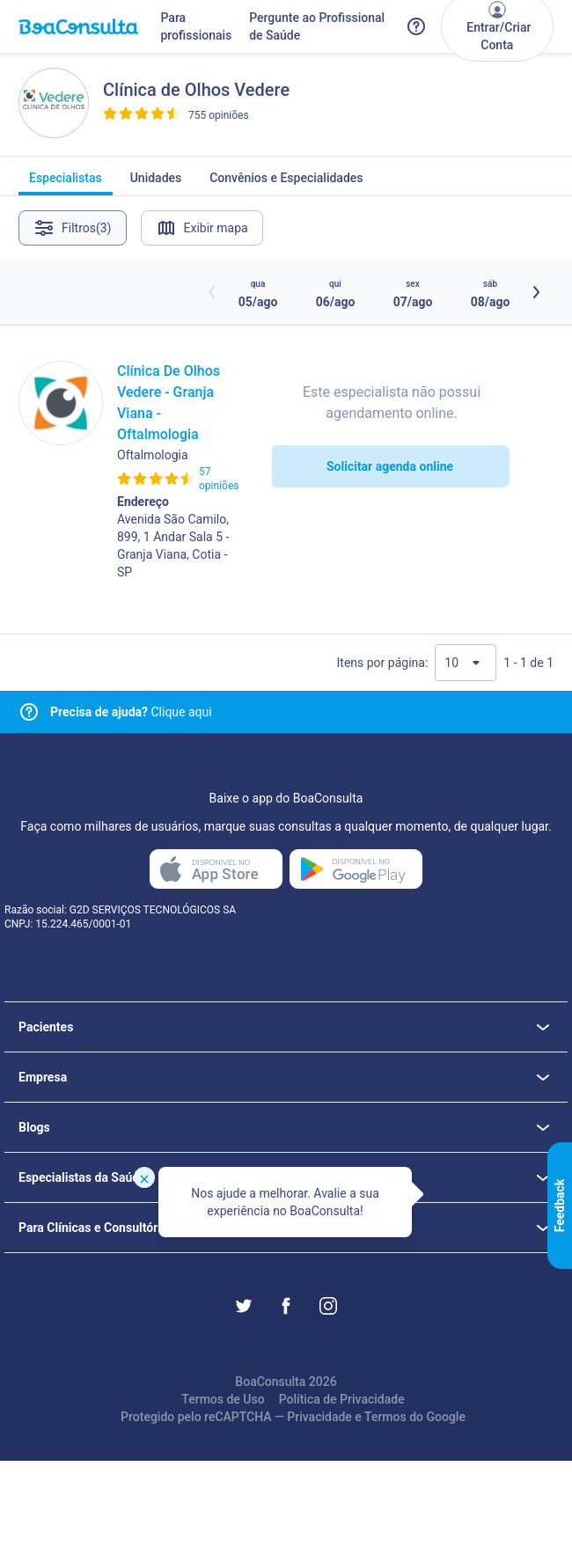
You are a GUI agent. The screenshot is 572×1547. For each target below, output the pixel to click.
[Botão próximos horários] (536, 292)
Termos (385, 1417)
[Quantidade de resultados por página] (465, 662)
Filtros (72, 227)
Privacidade (319, 1417)
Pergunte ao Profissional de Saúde (317, 26)
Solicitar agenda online (389, 466)
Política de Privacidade (342, 1399)
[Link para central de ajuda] (29, 711)
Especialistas (65, 183)
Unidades (156, 183)
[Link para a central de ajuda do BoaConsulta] (416, 26)
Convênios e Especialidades (286, 183)
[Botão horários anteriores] (212, 292)
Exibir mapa (202, 227)
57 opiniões (218, 479)
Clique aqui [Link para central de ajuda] (131, 712)
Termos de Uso (222, 1399)
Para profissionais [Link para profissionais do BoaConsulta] (195, 26)
